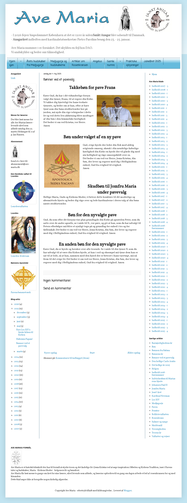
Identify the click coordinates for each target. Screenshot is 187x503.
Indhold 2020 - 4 (160, 257)
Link (13, 78)
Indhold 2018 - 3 (159, 218)
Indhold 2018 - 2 (159, 214)
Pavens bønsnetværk (21, 292)
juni (19, 321)
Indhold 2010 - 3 (160, 100)
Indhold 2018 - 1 (159, 211)
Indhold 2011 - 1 (159, 108)
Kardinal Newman (161, 396)
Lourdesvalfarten (19, 206)
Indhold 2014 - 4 (160, 163)
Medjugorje (157, 403)
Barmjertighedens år (162, 343)
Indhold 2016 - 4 (160, 192)
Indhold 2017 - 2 (159, 200)
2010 (16, 420)
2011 (16, 415)
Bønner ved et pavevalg (23, 344)
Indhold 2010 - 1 (159, 93)
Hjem (154, 74)
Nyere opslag (50, 352)
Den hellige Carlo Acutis (163, 361)
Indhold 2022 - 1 (159, 276)
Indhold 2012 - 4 (160, 133)
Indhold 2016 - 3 (160, 189)
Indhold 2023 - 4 (160, 302)
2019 (16, 379)
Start (92, 352)
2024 (16, 357)
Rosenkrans (158, 418)
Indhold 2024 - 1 (160, 305)
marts (20, 351)
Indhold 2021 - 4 (160, 272)
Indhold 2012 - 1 (159, 123)
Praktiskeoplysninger (132, 63)
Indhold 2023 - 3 (160, 298)
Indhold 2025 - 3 (160, 327)
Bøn (154, 346)
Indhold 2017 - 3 (159, 203)
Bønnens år (157, 354)
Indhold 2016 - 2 (160, 185)
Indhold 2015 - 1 (159, 167)
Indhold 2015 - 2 (159, 170)
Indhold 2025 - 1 (159, 320)
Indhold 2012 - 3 (159, 130)
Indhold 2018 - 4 (160, 222)
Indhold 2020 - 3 (160, 254)
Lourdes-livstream (20, 256)
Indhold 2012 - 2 (159, 126)
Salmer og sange (160, 421)
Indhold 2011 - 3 (159, 115)
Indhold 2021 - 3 (159, 268)
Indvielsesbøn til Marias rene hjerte (163, 380)
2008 (17, 424)
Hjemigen (12, 63)
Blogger (128, 490)
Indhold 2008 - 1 (160, 89)
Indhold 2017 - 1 (159, 196)
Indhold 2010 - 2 (160, 97)
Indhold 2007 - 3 (160, 86)
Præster (155, 410)
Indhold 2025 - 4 (160, 331)
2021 (16, 370)
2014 (16, 402)
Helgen (155, 368)
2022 (16, 366)
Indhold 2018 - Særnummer (159, 227)
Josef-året (156, 392)
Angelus (97, 61)
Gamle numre (111, 63)
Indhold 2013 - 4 (160, 148)
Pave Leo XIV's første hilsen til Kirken (24, 332)
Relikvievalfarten (160, 414)
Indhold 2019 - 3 (160, 239)
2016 (16, 393)
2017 (16, 388)
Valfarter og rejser (161, 436)
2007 (17, 428)
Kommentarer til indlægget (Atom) (72, 358)
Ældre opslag (133, 352)
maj (19, 326)
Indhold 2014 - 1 (159, 152)
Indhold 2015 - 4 (160, 178)
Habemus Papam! (24, 339)
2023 (16, 361)
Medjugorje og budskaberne (59, 63)
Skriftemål (157, 425)
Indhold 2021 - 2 (159, 265)
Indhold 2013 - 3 (159, 145)
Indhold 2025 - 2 (160, 324)
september (22, 317)
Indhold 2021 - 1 (159, 261)
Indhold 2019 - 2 (160, 235)
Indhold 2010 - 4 (160, 104)
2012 (16, 410)
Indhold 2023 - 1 (159, 290)
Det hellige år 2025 (161, 365)
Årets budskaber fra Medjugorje (36, 63)
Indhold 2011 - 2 (159, 111)
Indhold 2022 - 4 (160, 287)
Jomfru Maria (158, 388)
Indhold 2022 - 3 (160, 283)
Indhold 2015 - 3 (159, 174)
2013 (16, 406)
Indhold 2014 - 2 (160, 156)
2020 (17, 375)
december (22, 312)
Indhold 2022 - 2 (160, 279)
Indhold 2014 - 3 (160, 159)
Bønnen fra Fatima (161, 350)
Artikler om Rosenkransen (80, 63)
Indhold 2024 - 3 (160, 312)
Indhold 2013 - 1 (159, 137)
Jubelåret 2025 (152, 61)
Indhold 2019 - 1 (159, 232)
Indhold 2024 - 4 (160, 316)
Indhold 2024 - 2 (160, 309)
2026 (16, 304)
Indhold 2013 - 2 (159, 141)
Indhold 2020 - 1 (160, 246)
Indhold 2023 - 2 (160, 294)
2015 (16, 397)
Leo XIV (155, 399)
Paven (155, 407)
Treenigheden (159, 429)
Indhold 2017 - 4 (160, 207)
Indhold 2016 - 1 (159, 181)
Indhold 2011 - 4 (159, 119)
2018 (16, 384)
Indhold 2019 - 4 (160, 243)
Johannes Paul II (159, 385)
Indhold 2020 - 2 (160, 250)
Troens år (156, 432)
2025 (16, 308)
